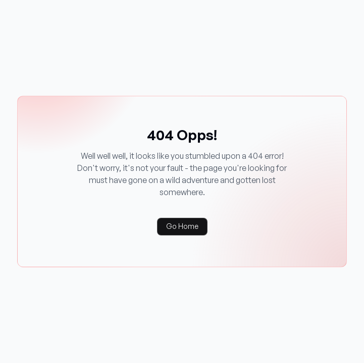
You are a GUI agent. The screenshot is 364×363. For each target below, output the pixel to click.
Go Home (182, 226)
